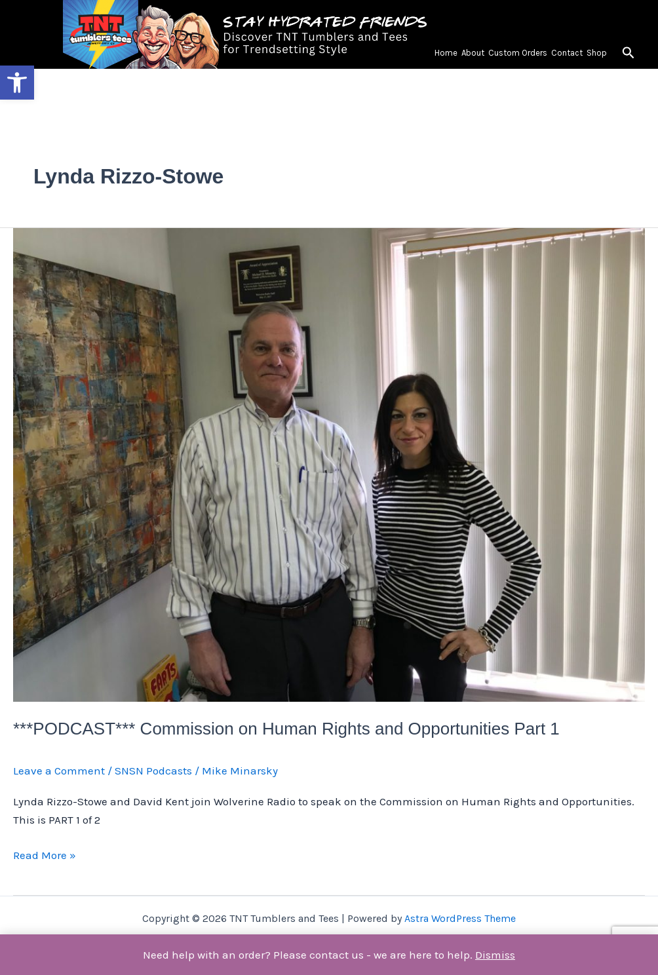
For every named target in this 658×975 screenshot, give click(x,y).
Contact (567, 53)
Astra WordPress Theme (460, 918)
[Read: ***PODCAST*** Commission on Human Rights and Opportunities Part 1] (329, 463)
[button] (17, 83)
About (472, 53)
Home (446, 53)
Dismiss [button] (495, 954)
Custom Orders (517, 53)
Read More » (44, 854)
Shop (597, 53)
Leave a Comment (59, 770)
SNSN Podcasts (153, 770)
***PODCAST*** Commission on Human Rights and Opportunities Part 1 (286, 728)
